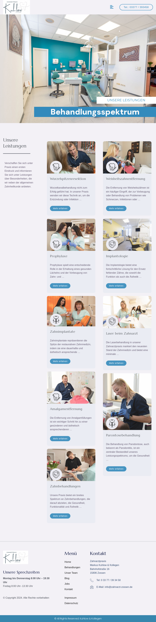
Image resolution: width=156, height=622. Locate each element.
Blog (66, 578)
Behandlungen (72, 567)
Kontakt (68, 589)
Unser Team (71, 573)
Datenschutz (71, 603)
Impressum (70, 597)
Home (67, 562)
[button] (112, 7)
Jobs (67, 583)
